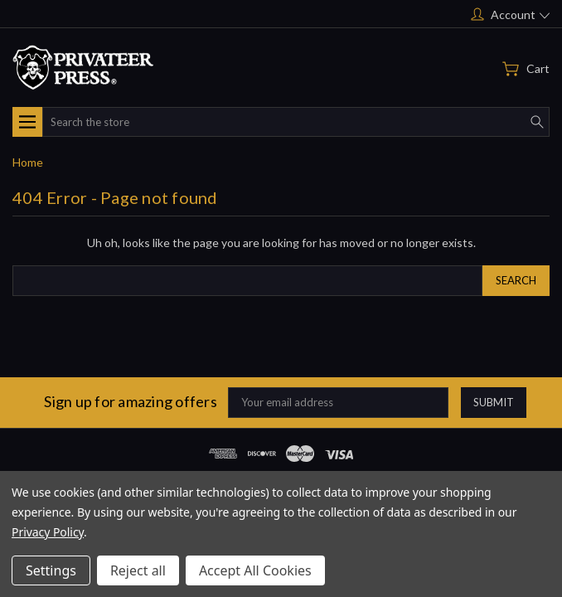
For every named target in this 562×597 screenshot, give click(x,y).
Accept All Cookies (255, 570)
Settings (51, 570)
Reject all (138, 570)
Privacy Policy (48, 532)
